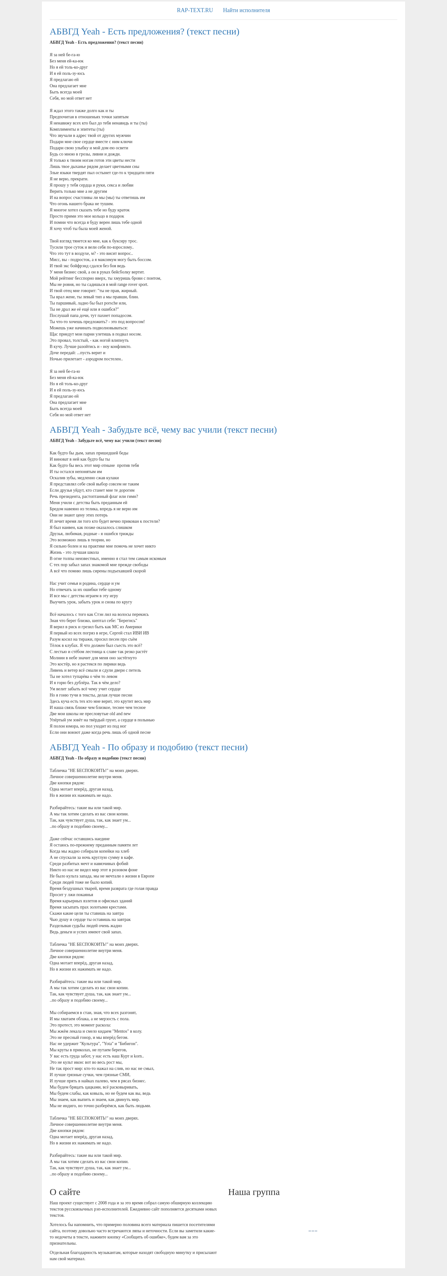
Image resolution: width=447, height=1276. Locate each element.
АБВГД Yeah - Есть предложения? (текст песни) (144, 31)
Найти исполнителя (246, 10)
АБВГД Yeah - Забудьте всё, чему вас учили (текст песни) (163, 429)
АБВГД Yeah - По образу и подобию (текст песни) (149, 747)
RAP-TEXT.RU (195, 10)
